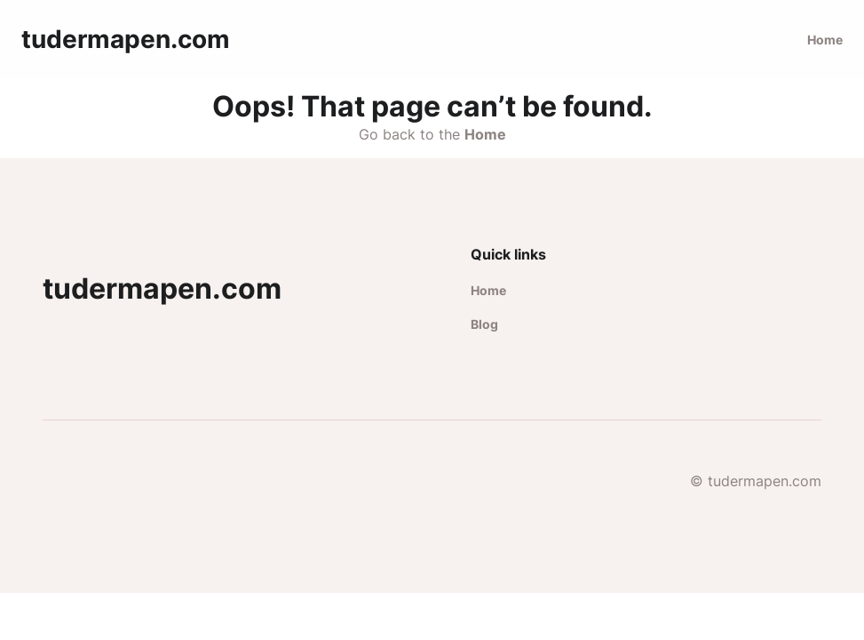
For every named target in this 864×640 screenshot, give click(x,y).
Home (825, 39)
